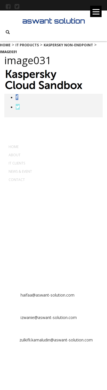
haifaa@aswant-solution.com (46, 295)
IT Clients (17, 163)
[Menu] (96, 11)
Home (14, 146)
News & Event (20, 171)
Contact (17, 179)
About (15, 155)
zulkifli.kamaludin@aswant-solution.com (56, 340)
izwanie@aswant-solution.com (48, 317)
